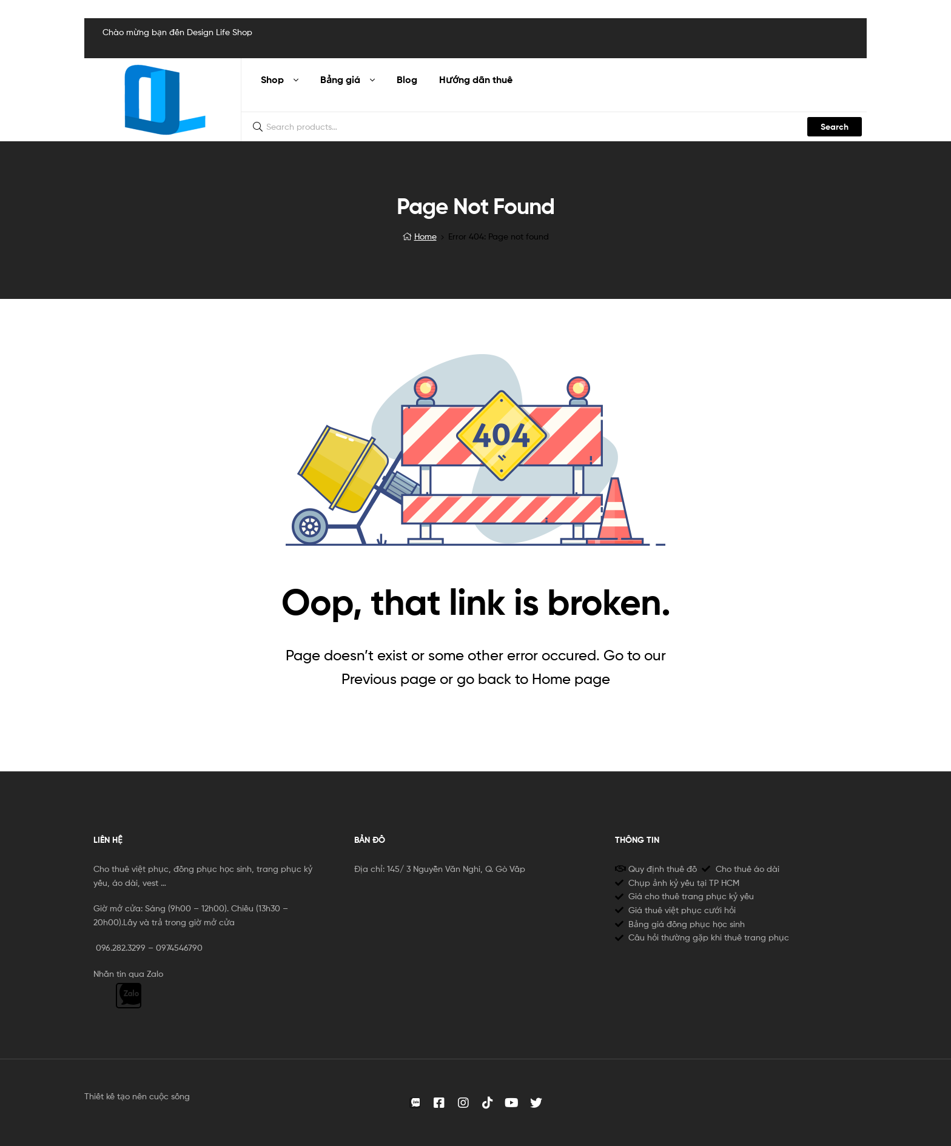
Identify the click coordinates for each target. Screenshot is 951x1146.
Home (425, 236)
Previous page (388, 679)
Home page (571, 679)
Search (835, 126)
